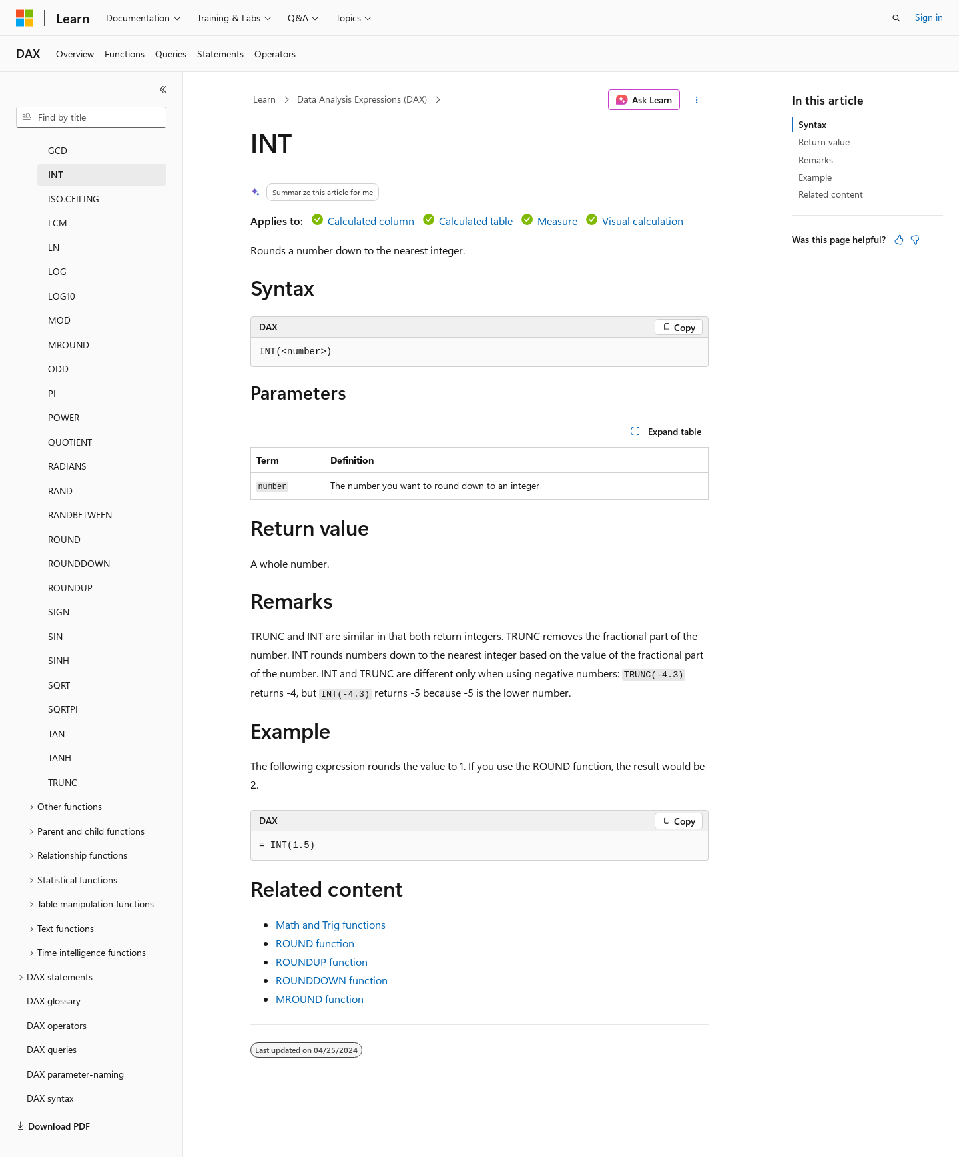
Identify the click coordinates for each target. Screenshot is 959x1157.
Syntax (812, 124)
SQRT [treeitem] (59, 663)
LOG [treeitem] (57, 249)
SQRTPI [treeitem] (63, 687)
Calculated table (476, 221)
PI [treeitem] (52, 371)
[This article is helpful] (899, 240)
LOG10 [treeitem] (61, 274)
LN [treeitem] (53, 225)
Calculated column (371, 221)
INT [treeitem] (55, 152)
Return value (824, 141)
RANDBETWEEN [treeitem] (80, 492)
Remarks (816, 159)
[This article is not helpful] (915, 240)
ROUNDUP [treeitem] (70, 566)
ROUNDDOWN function (332, 980)
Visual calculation (642, 221)
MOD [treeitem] (59, 298)
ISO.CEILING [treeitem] (73, 177)
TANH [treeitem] (59, 735)
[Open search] (896, 18)
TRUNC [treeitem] (62, 760)
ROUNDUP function (322, 961)
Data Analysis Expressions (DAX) (362, 99)
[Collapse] (163, 89)
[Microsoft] (24, 18)
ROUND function (315, 943)
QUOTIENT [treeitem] (70, 420)
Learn (264, 99)
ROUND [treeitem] (64, 517)
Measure (557, 221)
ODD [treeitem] (58, 346)
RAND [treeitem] (60, 468)
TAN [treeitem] (56, 711)
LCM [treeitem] (57, 200)
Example (815, 177)
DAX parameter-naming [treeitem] (75, 1052)
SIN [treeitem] (55, 614)
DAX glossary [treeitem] (54, 978)
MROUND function (320, 999)
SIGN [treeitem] (58, 589)
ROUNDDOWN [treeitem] (79, 541)
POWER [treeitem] (63, 395)
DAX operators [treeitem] (57, 1003)
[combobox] (91, 117)
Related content (831, 194)
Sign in (929, 17)
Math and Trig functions (331, 924)
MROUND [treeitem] (68, 322)
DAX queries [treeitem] (52, 1027)
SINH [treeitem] (58, 638)
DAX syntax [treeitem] (50, 1076)
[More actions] (697, 100)
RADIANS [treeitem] (67, 444)
